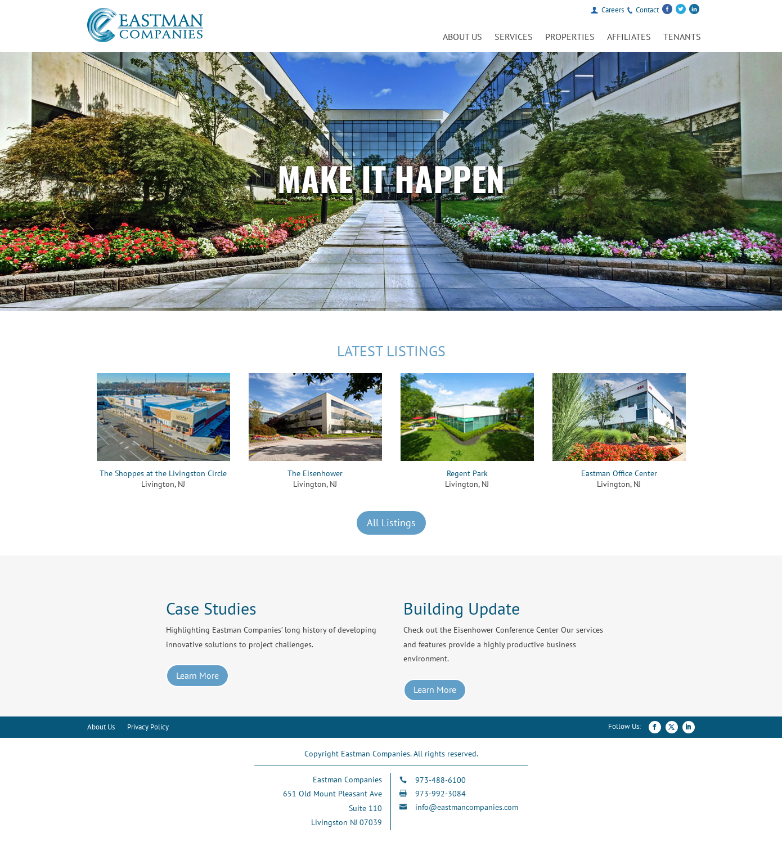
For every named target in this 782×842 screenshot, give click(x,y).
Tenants (682, 37)
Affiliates (629, 37)
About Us (462, 37)
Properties (570, 37)
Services (514, 37)
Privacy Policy (148, 727)
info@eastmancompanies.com (466, 807)
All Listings (391, 522)
